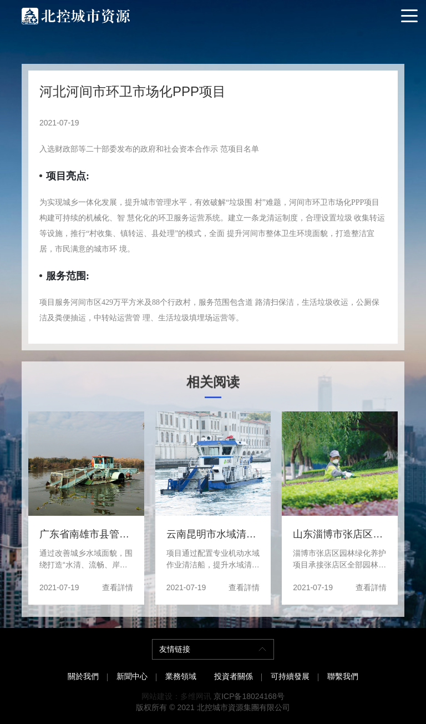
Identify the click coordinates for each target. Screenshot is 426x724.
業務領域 (180, 676)
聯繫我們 (342, 676)
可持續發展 (290, 676)
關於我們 (83, 676)
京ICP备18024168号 (249, 696)
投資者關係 (233, 676)
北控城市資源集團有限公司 (243, 707)
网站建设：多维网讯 (176, 696)
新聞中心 (132, 676)
